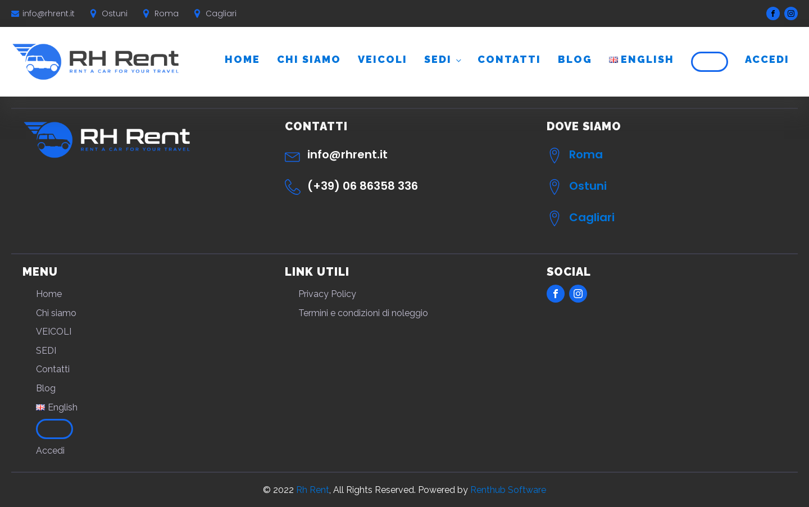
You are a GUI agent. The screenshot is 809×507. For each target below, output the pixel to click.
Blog (575, 59)
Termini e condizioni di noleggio (363, 313)
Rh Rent (312, 490)
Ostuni (588, 186)
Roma (586, 154)
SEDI (438, 59)
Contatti (509, 59)
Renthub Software (508, 490)
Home (242, 59)
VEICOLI (382, 59)
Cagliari (592, 217)
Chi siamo (309, 59)
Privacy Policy (327, 294)
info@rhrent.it (48, 13)
